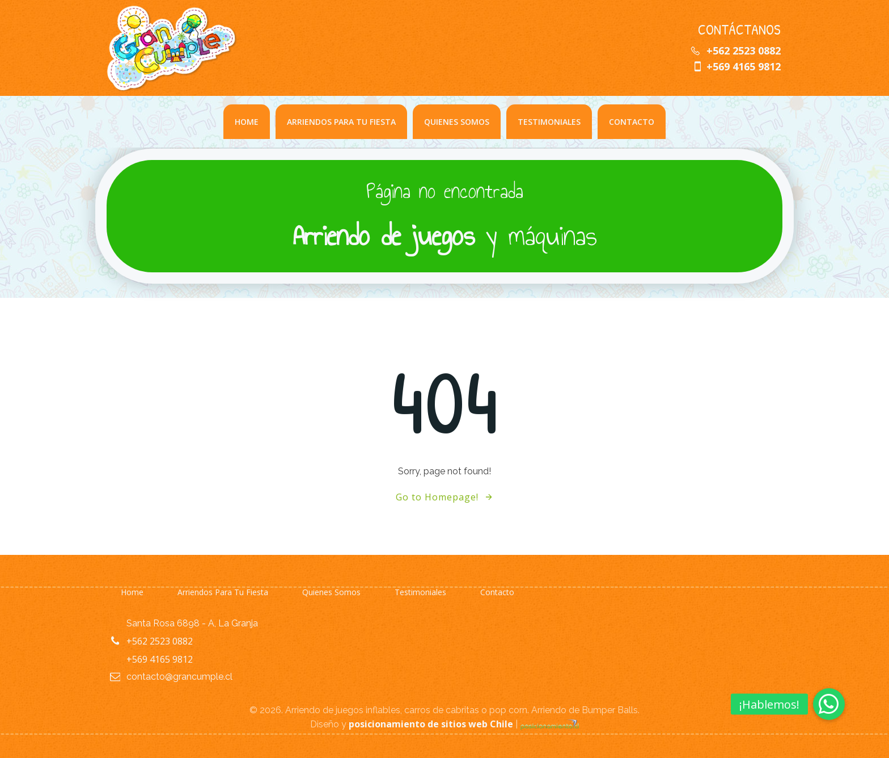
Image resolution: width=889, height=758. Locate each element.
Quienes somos (456, 121)
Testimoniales (549, 121)
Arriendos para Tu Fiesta (341, 121)
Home (247, 121)
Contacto (631, 121)
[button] (829, 704)
